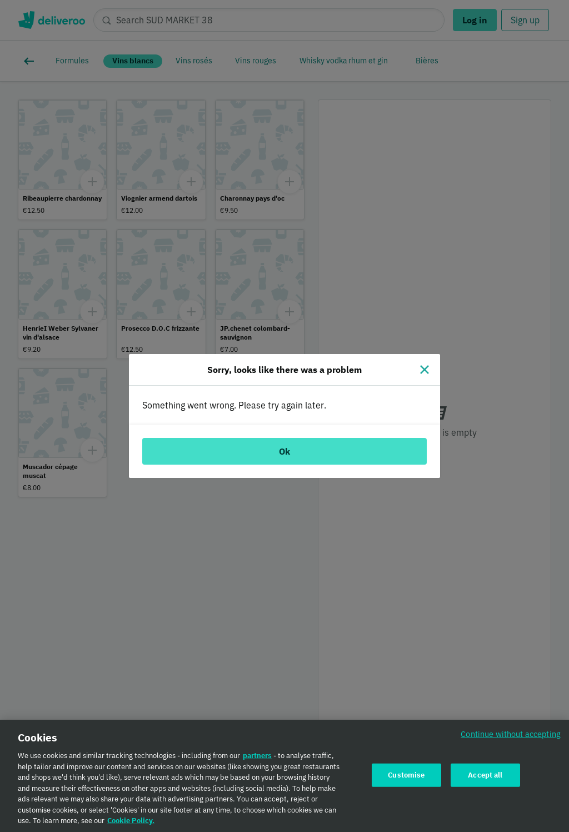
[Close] (424, 369)
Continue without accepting (511, 736)
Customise (406, 777)
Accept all (485, 777)
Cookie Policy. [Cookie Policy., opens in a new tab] (130, 823)
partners (257, 758)
